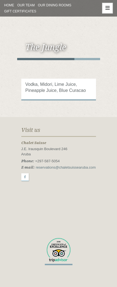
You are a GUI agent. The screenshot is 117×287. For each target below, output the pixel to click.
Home (9, 5)
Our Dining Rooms (54, 5)
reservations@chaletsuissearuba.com (66, 167)
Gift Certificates (20, 11)
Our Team (26, 5)
